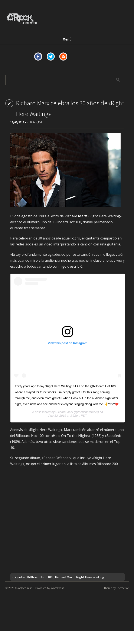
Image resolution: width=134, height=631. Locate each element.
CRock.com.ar (23, 588)
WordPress (57, 588)
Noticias (32, 122)
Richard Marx (64, 412)
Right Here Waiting (90, 577)
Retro (41, 122)
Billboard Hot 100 (40, 577)
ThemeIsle (122, 588)
